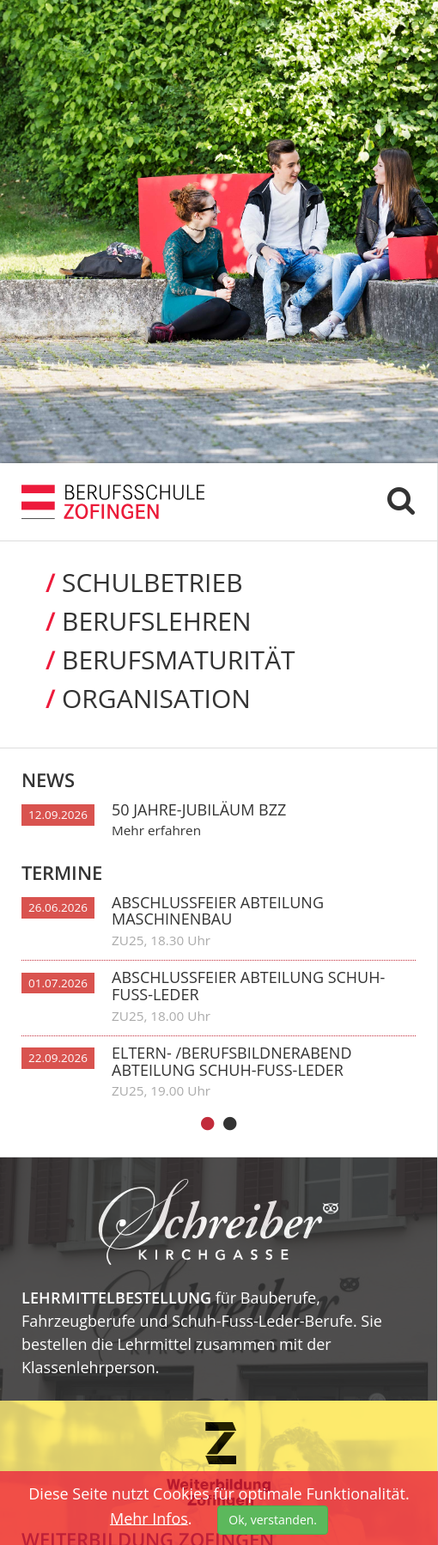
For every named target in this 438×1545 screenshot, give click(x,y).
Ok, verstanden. (272, 1519)
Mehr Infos (149, 1517)
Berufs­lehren (136, 621)
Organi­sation (136, 698)
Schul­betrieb (132, 582)
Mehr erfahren (156, 830)
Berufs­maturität (158, 659)
